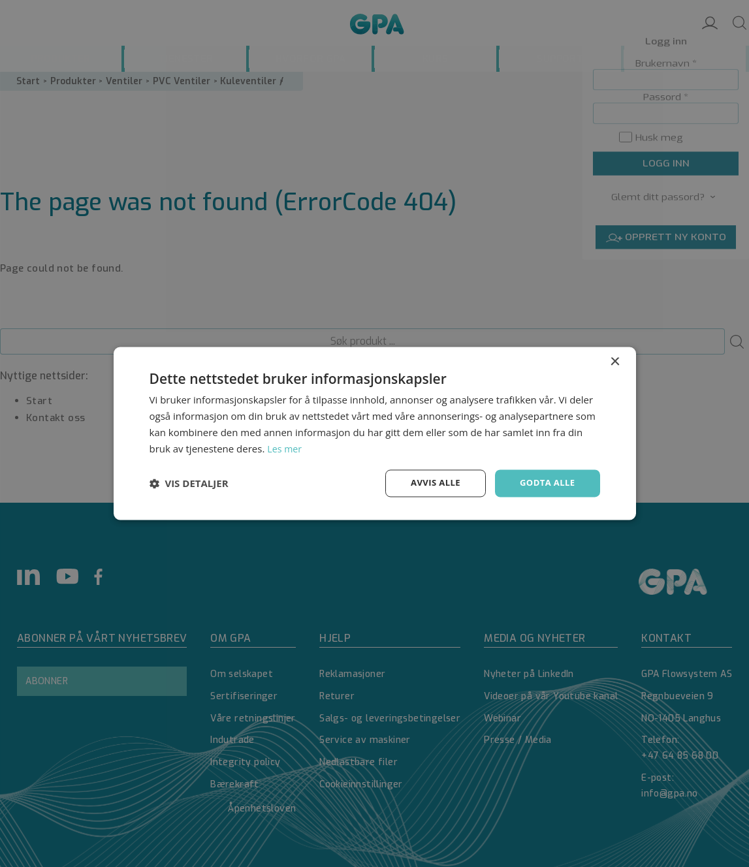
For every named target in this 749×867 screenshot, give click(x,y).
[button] (189, 484)
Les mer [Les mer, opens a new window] (285, 447)
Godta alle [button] (545, 483)
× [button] (615, 361)
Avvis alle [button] (430, 483)
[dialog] (374, 433)
